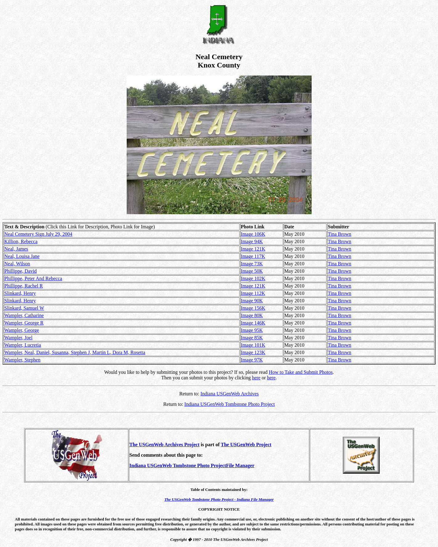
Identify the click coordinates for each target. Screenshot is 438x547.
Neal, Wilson (17, 263)
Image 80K (252, 315)
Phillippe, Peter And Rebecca (33, 278)
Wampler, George (21, 330)
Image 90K (252, 300)
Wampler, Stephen (22, 359)
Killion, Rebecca (21, 241)
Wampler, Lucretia (22, 345)
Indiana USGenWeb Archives (229, 393)
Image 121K (253, 248)
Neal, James (16, 248)
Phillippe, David (20, 271)
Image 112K (253, 293)
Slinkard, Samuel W (24, 308)
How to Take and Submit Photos (301, 372)
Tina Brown (339, 234)
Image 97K (252, 359)
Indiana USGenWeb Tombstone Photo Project (229, 404)
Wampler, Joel (18, 337)
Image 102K (253, 278)
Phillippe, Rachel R (23, 285)
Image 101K (253, 345)
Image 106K (253, 234)
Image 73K (252, 263)
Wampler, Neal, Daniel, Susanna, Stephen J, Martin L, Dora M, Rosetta (74, 352)
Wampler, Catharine (24, 315)
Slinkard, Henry (20, 293)
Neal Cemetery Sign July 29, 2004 (38, 234)
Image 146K (253, 322)
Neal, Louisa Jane (21, 256)
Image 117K (253, 256)
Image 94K (252, 241)
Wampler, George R (23, 322)
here (256, 377)
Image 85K (252, 337)
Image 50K (252, 271)
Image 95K (252, 330)
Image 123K (253, 352)
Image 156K (253, 308)
